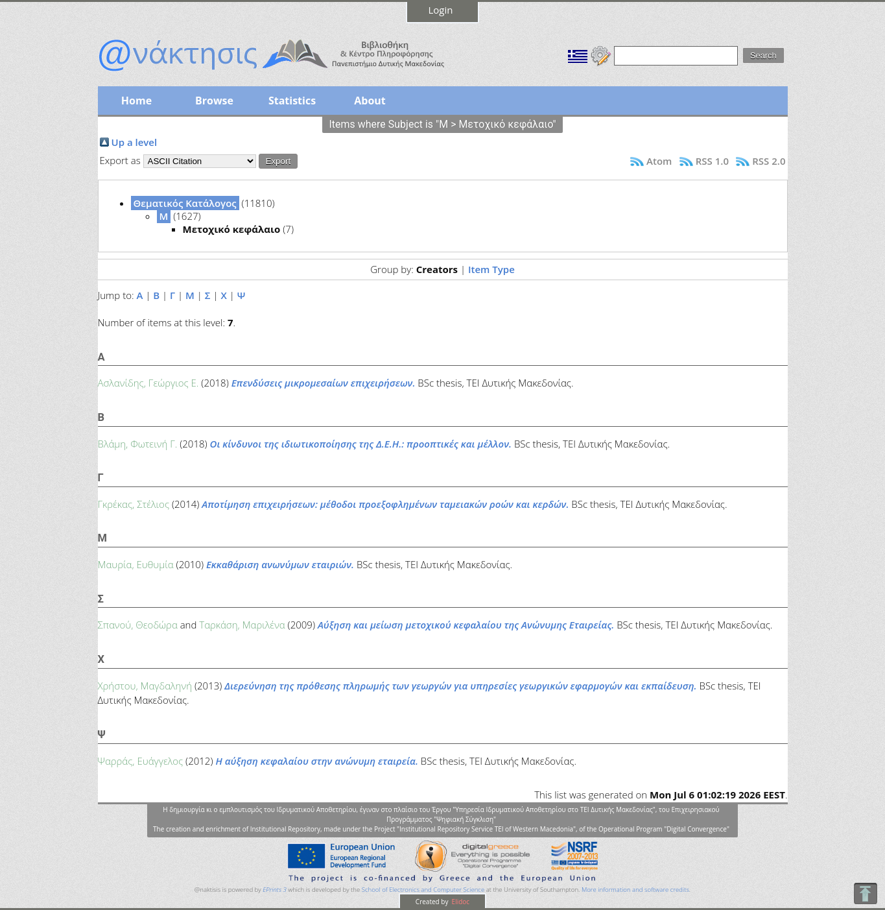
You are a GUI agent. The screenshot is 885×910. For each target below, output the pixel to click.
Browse (214, 100)
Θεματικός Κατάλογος (185, 203)
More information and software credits (635, 889)
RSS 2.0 (768, 160)
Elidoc (459, 901)
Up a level (135, 142)
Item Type (491, 269)
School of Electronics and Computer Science (423, 889)
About (370, 100)
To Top (865, 893)
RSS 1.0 (712, 160)
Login (441, 9)
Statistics (292, 100)
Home (136, 100)
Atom (659, 160)
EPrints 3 (275, 889)
